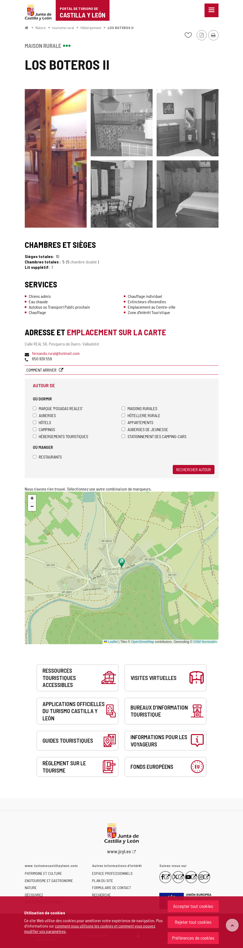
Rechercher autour (193, 469)
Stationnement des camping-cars (154, 436)
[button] (32, 499)
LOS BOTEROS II (120, 27)
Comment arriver (41, 369)
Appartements (137, 422)
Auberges (44, 415)
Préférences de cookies (193, 938)
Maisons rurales (139, 408)
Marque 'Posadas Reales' (58, 408)
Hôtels (42, 422)
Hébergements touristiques (60, 436)
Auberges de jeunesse (145, 429)
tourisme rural (63, 27)
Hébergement (90, 27)
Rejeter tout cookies (193, 922)
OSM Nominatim (205, 642)
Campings (44, 429)
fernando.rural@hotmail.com (56, 353)
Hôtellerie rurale (141, 415)
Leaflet (111, 642)
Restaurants (47, 456)
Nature (41, 27)
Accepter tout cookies (193, 906)
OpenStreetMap (142, 642)
